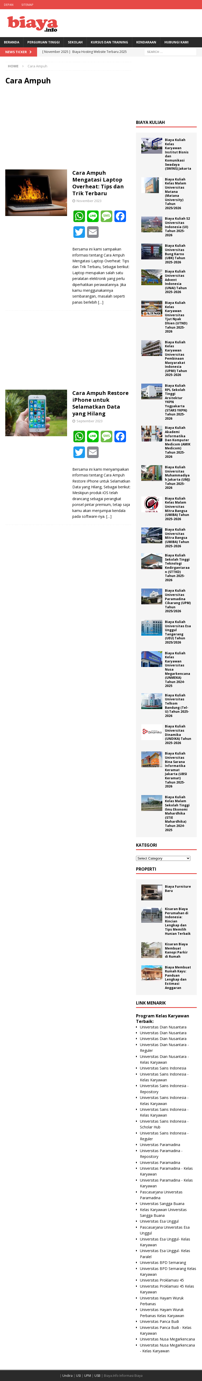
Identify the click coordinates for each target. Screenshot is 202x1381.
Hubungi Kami (176, 42)
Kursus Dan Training (109, 42)
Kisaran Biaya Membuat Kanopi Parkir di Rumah (176, 950)
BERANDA (11, 42)
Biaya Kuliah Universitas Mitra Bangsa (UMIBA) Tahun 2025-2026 (177, 537)
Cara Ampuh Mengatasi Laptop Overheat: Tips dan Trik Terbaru (98, 183)
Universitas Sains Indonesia (163, 1068)
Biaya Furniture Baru (178, 888)
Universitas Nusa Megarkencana (167, 1339)
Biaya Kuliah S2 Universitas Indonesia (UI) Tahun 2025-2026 (177, 226)
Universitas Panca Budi (159, 1321)
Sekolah (75, 42)
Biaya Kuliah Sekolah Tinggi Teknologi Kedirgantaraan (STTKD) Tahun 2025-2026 (177, 567)
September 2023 (90, 421)
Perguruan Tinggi (43, 42)
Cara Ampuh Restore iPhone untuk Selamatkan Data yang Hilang (100, 403)
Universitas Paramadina (160, 1144)
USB (97, 1375)
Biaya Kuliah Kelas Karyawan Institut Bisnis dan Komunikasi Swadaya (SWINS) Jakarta (178, 154)
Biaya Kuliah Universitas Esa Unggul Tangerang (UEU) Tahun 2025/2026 (178, 632)
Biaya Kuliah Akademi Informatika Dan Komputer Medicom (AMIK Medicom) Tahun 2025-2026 (177, 442)
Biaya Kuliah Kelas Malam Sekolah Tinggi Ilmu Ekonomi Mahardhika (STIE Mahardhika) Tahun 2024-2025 (177, 813)
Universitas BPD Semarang (163, 1262)
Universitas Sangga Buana (162, 1203)
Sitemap (27, 5)
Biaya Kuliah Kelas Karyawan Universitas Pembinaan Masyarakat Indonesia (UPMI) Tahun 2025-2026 (176, 358)
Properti (146, 869)
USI (78, 1375)
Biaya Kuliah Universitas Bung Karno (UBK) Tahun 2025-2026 (175, 253)
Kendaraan (146, 42)
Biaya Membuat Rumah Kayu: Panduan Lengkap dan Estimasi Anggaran (178, 977)
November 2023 (89, 200)
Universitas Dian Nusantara (163, 1027)
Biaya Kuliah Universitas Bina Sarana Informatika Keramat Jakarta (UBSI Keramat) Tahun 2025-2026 (176, 770)
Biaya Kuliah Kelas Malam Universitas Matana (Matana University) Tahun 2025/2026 (175, 193)
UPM (87, 1375)
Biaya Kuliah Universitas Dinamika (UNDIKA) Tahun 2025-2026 (178, 734)
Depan (8, 5)
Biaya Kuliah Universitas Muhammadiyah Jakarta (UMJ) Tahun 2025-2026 (177, 477)
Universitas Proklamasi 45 (162, 1280)
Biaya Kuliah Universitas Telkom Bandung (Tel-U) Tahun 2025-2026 (177, 705)
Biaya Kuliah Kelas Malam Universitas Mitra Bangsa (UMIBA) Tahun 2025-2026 (177, 508)
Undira (67, 1375)
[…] (100, 302)
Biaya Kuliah (150, 122)
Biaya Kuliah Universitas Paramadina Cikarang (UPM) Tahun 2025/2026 (178, 600)
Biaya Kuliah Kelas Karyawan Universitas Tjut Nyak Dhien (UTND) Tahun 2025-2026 (176, 317)
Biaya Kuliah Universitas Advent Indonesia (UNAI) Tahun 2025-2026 (176, 281)
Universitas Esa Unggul (159, 1221)
